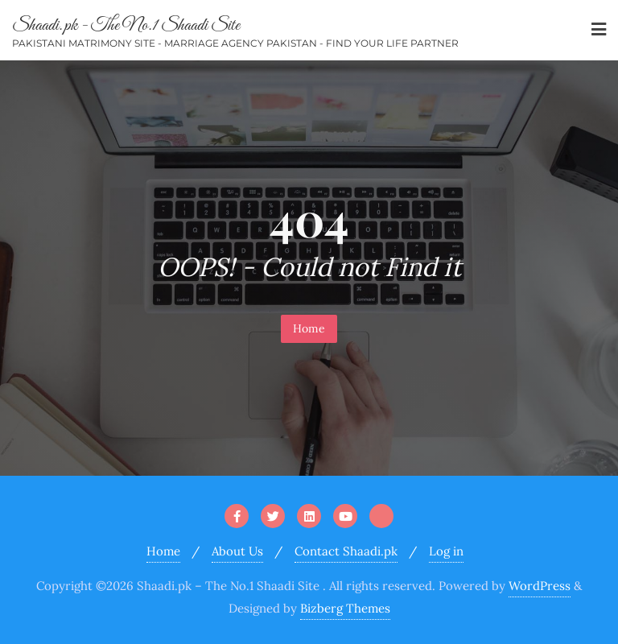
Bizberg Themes (345, 608)
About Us (237, 551)
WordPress (540, 585)
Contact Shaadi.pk (346, 551)
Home (309, 328)
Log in (446, 551)
